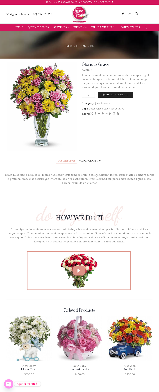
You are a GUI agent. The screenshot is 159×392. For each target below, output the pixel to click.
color (107, 108)
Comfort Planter (79, 369)
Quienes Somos (38, 27)
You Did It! (130, 369)
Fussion (79, 27)
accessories (96, 108)
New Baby (29, 365)
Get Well (130, 365)
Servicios (61, 27)
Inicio (19, 27)
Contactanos (130, 27)
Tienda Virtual (103, 27)
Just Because (84, 46)
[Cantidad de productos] (88, 95)
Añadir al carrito (116, 94)
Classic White (29, 369)
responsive (117, 108)
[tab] (66, 161)
